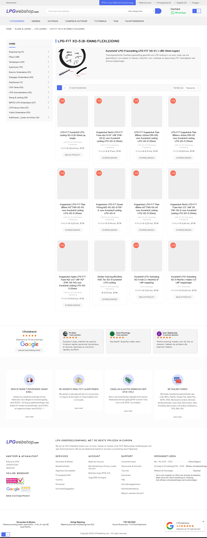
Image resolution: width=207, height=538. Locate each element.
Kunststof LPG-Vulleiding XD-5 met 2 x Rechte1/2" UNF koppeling (146, 279)
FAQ (123, 479)
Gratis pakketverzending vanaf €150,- (29, 390)
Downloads (126, 475)
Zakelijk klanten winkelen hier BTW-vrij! (128, 390)
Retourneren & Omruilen (131, 466)
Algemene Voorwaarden (65, 470)
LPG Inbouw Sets (19, 107)
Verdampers (16, 62)
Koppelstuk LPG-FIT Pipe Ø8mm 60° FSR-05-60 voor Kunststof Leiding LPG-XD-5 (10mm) (146, 209)
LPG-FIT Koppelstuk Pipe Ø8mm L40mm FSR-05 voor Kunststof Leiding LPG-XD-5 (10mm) (183, 136)
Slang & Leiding (18, 97)
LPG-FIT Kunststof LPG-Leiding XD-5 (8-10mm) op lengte (72, 135)
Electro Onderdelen (20, 72)
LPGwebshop (182, 522)
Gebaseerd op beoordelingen (188, 529)
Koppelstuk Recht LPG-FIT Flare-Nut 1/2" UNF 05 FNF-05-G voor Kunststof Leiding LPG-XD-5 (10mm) (183, 209)
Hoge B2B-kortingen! (97, 477)
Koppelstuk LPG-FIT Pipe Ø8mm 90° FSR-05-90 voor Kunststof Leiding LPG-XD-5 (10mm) (72, 209)
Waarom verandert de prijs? (132, 493)
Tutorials (125, 470)
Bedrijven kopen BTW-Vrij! (99, 473)
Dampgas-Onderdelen (21, 77)
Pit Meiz (72, 333)
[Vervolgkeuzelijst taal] (11, 2)
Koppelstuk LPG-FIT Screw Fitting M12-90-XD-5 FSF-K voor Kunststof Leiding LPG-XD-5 (109, 209)
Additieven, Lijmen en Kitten (24, 117)
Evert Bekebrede (170, 333)
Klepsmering (16, 51)
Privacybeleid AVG (63, 475)
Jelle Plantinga (123, 333)
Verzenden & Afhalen (64, 461)
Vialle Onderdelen (19, 112)
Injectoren (16, 67)
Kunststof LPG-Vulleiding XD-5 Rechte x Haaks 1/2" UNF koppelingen (184, 279)
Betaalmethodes (177, 389)
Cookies (59, 479)
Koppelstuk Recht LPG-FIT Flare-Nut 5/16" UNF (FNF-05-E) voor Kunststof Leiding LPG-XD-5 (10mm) (109, 136)
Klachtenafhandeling (129, 488)
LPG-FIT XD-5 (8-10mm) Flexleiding (72, 143)
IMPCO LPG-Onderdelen (22, 102)
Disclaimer (60, 484)
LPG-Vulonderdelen (20, 92)
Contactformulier (128, 461)
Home (12, 43)
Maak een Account (96, 461)
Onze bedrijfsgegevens (65, 488)
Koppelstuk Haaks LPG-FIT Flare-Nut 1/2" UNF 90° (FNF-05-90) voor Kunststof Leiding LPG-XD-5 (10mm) (72, 282)
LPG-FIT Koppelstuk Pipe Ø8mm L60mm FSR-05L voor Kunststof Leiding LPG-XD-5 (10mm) (146, 136)
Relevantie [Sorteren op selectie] (192, 87)
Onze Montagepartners (130, 484)
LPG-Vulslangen (146, 286)
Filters (14, 57)
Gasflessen (16, 82)
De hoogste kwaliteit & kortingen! (78, 389)
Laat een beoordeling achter (29, 350)
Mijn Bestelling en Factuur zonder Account (102, 467)
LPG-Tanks (16, 87)
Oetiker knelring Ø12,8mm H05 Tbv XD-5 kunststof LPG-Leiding (109, 279)
